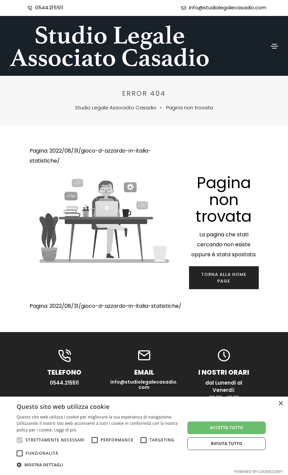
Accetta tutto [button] (226, 427)
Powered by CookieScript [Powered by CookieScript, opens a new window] (258, 471)
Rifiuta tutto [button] (226, 443)
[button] (98, 465)
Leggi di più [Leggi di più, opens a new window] (65, 430)
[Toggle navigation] (274, 46)
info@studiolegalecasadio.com (227, 7)
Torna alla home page (223, 277)
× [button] (280, 403)
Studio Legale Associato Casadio (115, 107)
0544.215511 (49, 7)
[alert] (144, 436)
